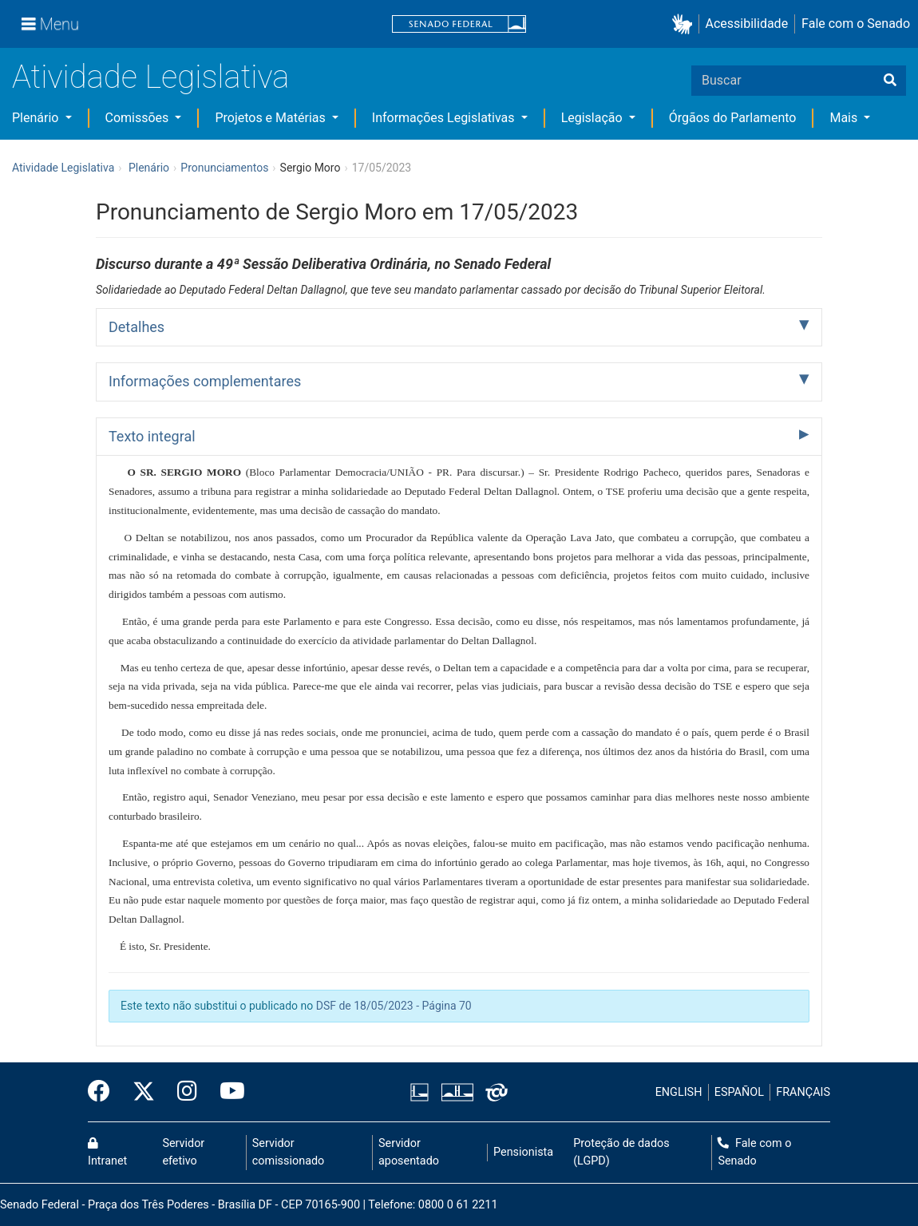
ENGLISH (678, 1092)
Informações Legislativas (445, 117)
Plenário (36, 117)
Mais (845, 117)
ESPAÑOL (739, 1092)
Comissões (138, 117)
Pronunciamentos (224, 167)
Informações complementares (205, 381)
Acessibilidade (747, 23)
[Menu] (50, 24)
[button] (685, 24)
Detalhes (136, 326)
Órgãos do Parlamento (733, 117)
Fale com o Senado (855, 23)
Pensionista (523, 1152)
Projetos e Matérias (271, 117)
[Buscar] (890, 80)
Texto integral (152, 436)
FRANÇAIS (803, 1092)
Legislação (593, 117)
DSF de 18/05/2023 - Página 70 (394, 1005)
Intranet (107, 1152)
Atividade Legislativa (150, 77)
